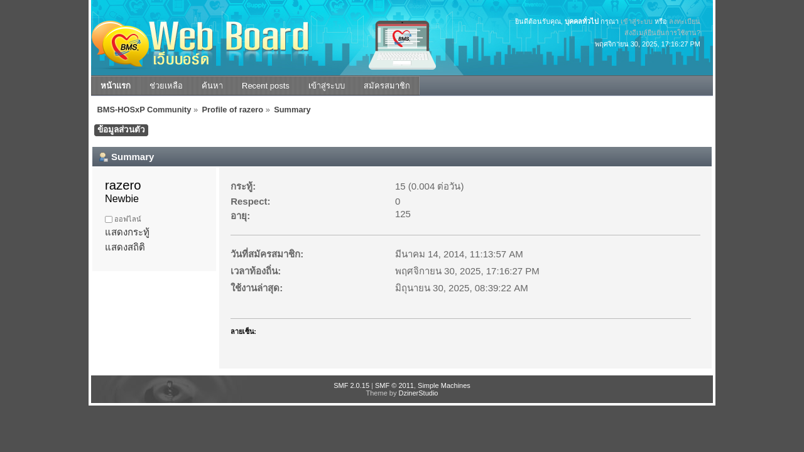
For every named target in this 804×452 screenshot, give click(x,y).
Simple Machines (444, 385)
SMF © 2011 (394, 385)
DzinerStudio (418, 393)
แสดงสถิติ (125, 247)
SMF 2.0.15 (351, 385)
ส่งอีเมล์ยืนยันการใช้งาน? (662, 32)
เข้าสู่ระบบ (637, 21)
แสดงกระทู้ (127, 232)
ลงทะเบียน (684, 21)
